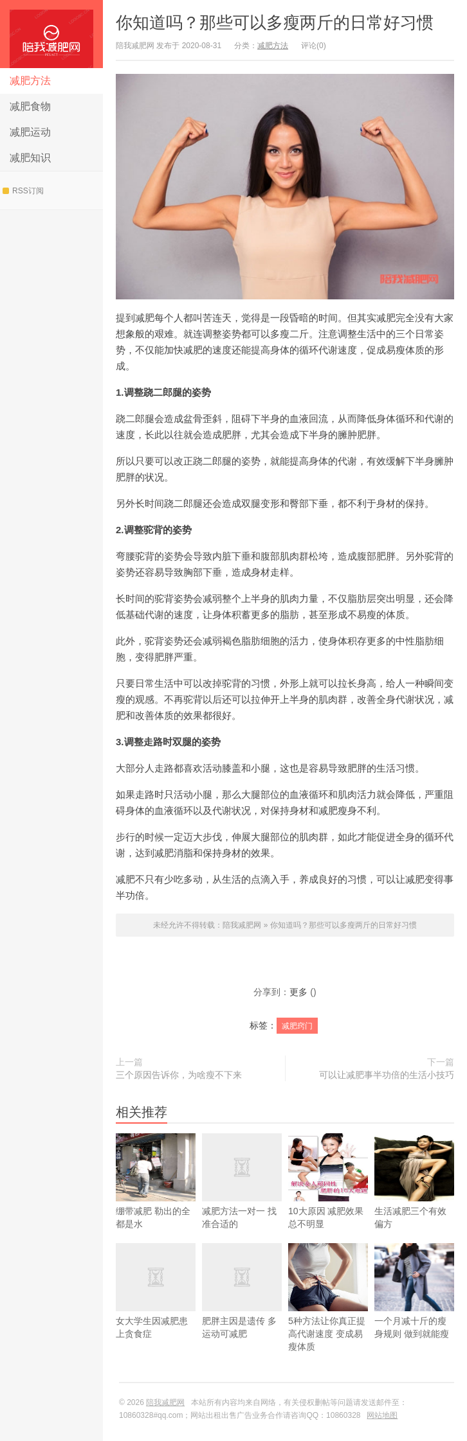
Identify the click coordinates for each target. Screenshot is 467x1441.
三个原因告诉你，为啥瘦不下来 (179, 1075)
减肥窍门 (297, 1025)
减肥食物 (30, 106)
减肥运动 (30, 132)
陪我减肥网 (51, 34)
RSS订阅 (23, 190)
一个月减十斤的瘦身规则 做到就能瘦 (414, 1306)
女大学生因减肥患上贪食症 (156, 1306)
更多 (298, 992)
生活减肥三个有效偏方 (414, 1196)
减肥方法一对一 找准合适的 (242, 1196)
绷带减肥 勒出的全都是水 (156, 1196)
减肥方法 (30, 80)
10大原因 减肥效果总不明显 (328, 1196)
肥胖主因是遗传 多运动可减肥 (242, 1306)
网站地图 (382, 1415)
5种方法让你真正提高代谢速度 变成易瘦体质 (328, 1312)
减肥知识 (30, 157)
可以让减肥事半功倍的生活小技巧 (386, 1075)
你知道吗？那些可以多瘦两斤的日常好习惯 (275, 22)
